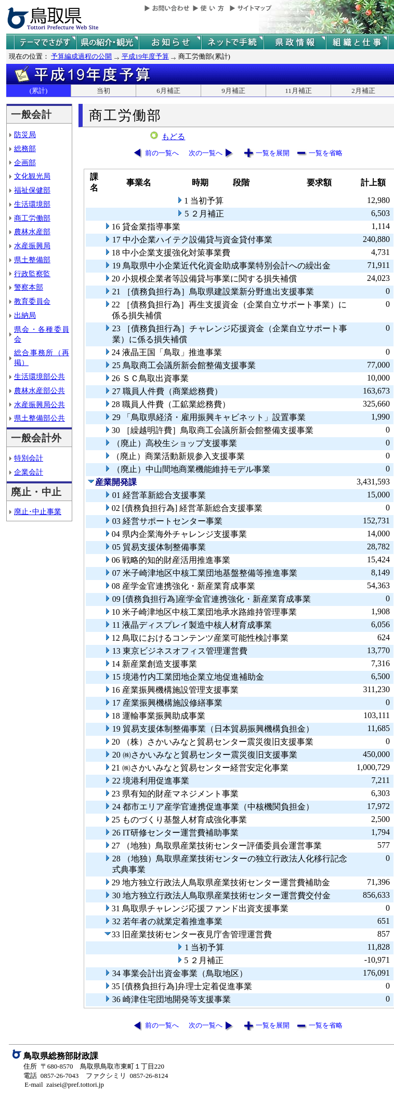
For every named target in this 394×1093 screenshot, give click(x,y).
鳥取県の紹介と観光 (107, 42)
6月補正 (168, 91)
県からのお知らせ (170, 42)
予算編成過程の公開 (81, 56)
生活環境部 (32, 204)
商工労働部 (32, 218)
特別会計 (28, 458)
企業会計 (28, 472)
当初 (103, 91)
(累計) (39, 91)
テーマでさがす (45, 42)
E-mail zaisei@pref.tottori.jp (64, 1084)
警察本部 (28, 287)
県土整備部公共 (39, 418)
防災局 (25, 134)
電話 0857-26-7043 (50, 1075)
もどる (173, 136)
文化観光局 (32, 176)
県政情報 (295, 42)
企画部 (25, 162)
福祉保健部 (32, 190)
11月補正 (298, 91)
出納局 (25, 315)
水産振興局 (32, 245)
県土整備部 (32, 259)
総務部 (25, 148)
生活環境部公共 (39, 376)
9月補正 (233, 91)
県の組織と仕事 (357, 42)
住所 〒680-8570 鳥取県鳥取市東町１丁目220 (93, 1066)
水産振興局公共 (39, 404)
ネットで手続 (232, 42)
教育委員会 (32, 301)
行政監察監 (32, 273)
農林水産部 (32, 231)
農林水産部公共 (39, 390)
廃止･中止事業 (37, 511)
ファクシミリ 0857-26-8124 (127, 1075)
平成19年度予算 (145, 56)
